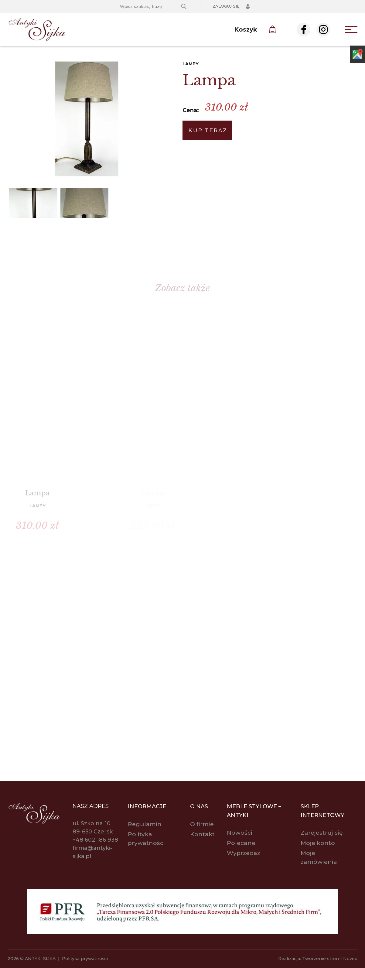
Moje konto (318, 843)
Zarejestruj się (322, 832)
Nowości (239, 832)
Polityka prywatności (85, 958)
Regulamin (145, 824)
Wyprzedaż (243, 853)
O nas (199, 806)
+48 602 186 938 (95, 839)
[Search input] (149, 6)
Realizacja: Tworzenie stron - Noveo (317, 958)
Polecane (241, 843)
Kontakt (202, 834)
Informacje (147, 806)
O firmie (202, 824)
